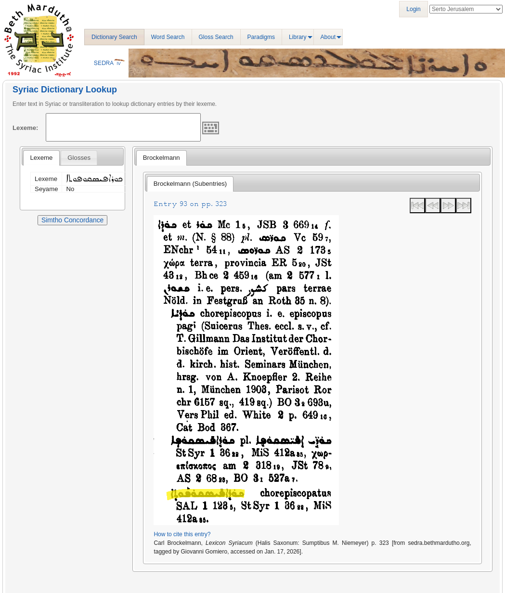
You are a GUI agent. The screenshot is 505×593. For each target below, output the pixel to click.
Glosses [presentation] (79, 157)
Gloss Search (216, 37)
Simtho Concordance (72, 220)
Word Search (168, 37)
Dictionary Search (114, 37)
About (328, 37)
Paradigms (261, 37)
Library (298, 37)
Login (413, 9)
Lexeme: (26, 127)
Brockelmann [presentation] (161, 157)
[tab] (41, 158)
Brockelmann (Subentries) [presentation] (190, 183)
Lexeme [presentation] (41, 157)
